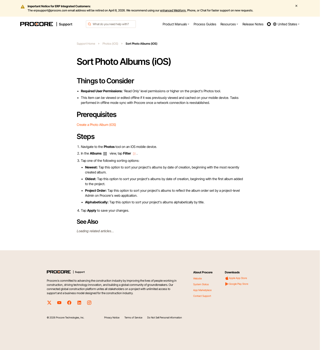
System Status (201, 284)
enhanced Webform (173, 10)
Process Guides (205, 24)
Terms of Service (133, 317)
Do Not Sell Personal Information (164, 317)
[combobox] (111, 24)
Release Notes (253, 24)
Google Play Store (236, 284)
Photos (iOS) (110, 43)
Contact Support (202, 295)
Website (197, 278)
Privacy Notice (111, 317)
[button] (176, 24)
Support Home (86, 43)
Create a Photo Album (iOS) (96, 125)
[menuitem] (176, 24)
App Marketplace (202, 290)
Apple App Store (236, 278)
